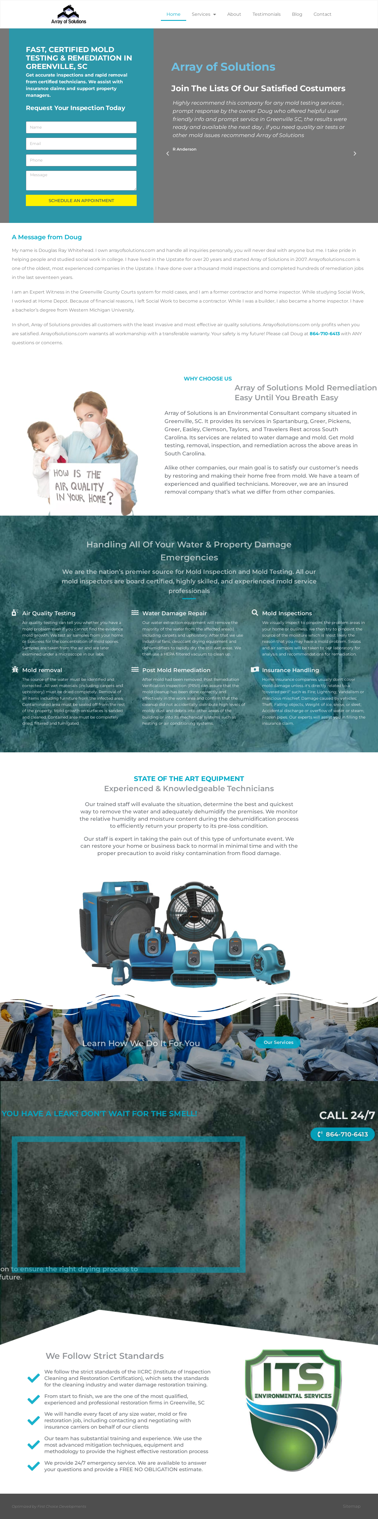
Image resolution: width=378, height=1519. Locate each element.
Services (204, 14)
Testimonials (267, 14)
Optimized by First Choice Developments (49, 1506)
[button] (167, 153)
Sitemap (352, 1506)
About (234, 14)
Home (173, 14)
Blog (297, 14)
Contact (323, 14)
